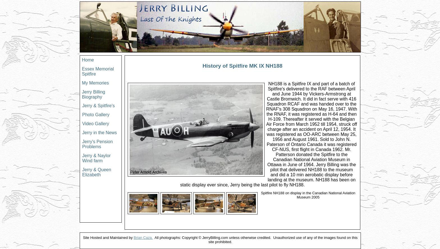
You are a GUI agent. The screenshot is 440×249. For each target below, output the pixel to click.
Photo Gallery (95, 114)
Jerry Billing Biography (93, 94)
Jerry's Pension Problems (97, 144)
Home (88, 60)
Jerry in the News (99, 132)
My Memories (95, 83)
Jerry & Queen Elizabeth (96, 172)
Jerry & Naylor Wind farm (96, 158)
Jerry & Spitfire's (98, 105)
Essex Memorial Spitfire (98, 71)
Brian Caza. (143, 238)
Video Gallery (95, 123)
